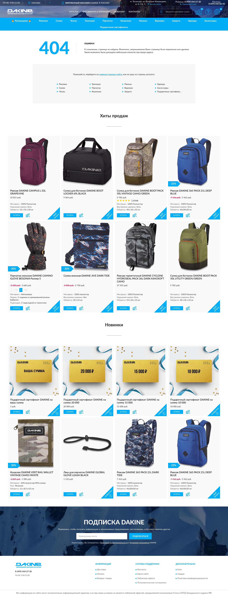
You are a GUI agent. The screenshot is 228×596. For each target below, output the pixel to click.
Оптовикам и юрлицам (96, 12)
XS (26, 290)
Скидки (180, 574)
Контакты (134, 12)
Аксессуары (210, 21)
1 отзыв (134, 200)
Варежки (159, 21)
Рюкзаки (43, 21)
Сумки (59, 21)
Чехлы (73, 21)
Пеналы (143, 21)
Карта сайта (143, 574)
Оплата (100, 574)
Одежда (192, 21)
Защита (176, 21)
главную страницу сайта (110, 74)
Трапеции (90, 21)
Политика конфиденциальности (192, 578)
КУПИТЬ (16, 215)
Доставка (101, 570)
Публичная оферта (146, 578)
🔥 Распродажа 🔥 (21, 21)
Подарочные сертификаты (114, 27)
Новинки (119, 12)
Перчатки (108, 21)
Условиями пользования (139, 543)
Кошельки (126, 21)
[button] (188, 4)
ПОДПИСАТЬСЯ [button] (140, 536)
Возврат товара (104, 578)
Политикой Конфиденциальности (114, 543)
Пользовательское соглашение (151, 583)
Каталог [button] (74, 12)
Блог (179, 570)
